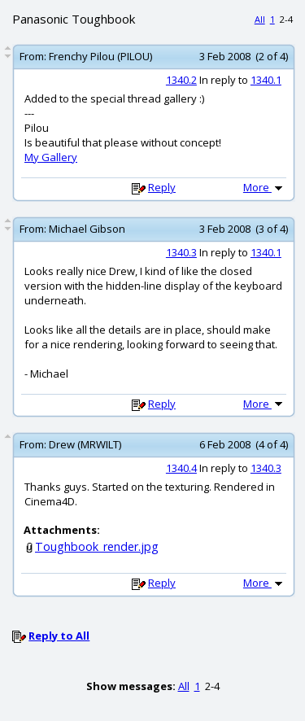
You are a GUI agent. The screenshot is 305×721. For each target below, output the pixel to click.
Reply (162, 187)
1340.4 (181, 468)
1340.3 (181, 252)
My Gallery (50, 157)
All (260, 19)
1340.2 (181, 79)
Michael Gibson (87, 228)
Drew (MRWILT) (85, 444)
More (264, 187)
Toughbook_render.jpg (97, 546)
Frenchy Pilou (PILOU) (100, 56)
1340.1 (266, 79)
